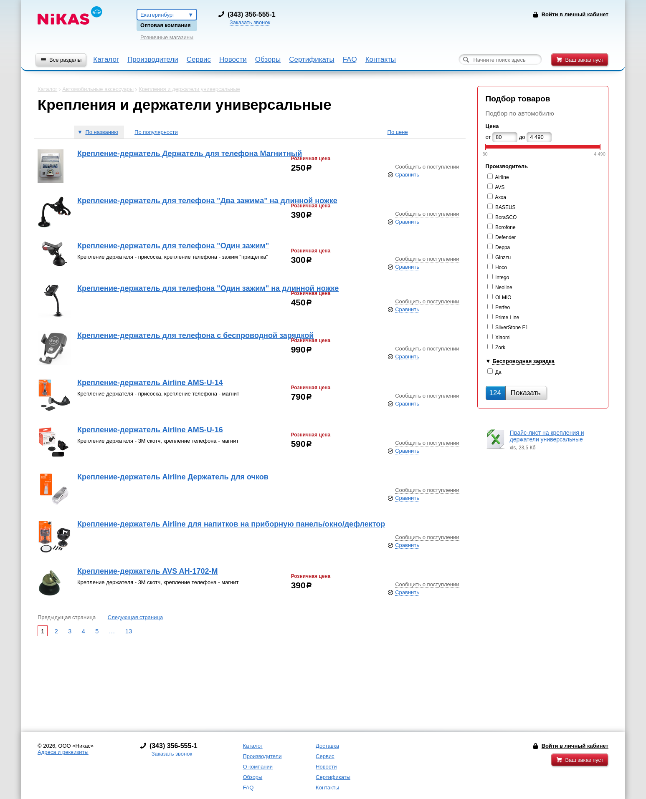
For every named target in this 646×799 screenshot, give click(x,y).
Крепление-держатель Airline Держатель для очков (173, 477)
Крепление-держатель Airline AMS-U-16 (150, 430)
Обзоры (268, 59)
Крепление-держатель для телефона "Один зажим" (173, 246)
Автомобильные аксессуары (98, 89)
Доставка (327, 746)
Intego (502, 277)
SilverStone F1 (511, 327)
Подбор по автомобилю (520, 113)
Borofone (505, 227)
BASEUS (505, 207)
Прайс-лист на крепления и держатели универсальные (547, 436)
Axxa (500, 197)
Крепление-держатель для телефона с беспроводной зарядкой (195, 335)
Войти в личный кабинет (575, 746)
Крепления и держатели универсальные (189, 89)
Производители (152, 59)
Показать (515, 393)
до (522, 137)
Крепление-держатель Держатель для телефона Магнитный (189, 153)
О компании (258, 767)
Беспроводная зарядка (523, 361)
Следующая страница (135, 617)
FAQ (350, 59)
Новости (233, 59)
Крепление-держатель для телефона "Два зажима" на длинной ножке (207, 201)
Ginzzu (503, 257)
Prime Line (507, 317)
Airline (502, 177)
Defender (505, 237)
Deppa (502, 247)
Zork (500, 347)
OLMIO (503, 297)
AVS (499, 187)
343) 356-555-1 (253, 14)
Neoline (503, 287)
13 (128, 631)
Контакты (380, 59)
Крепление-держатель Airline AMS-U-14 (150, 382)
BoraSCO (506, 217)
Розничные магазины (166, 37)
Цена (492, 126)
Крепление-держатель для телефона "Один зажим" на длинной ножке (208, 288)
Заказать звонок (250, 22)
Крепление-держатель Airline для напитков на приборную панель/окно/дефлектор (231, 524)
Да (498, 372)
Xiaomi (503, 337)
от (488, 137)
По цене (398, 132)
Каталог (106, 59)
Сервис (199, 59)
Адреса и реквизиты (63, 752)
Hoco (501, 267)
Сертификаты (311, 59)
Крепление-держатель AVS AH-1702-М (147, 571)
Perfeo (502, 307)
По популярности (156, 132)
